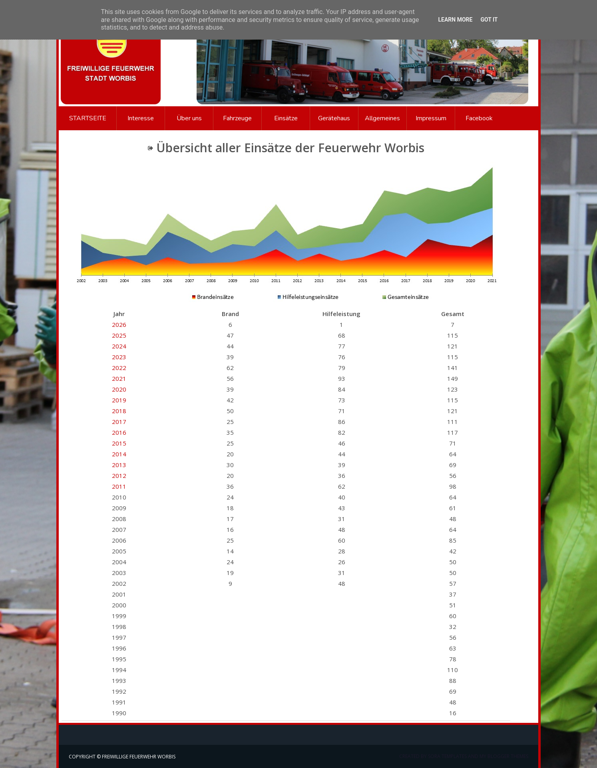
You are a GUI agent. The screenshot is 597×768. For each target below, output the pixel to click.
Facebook (479, 118)
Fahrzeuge (237, 118)
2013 (119, 465)
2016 (119, 432)
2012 (119, 476)
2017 (119, 422)
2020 (119, 389)
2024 (119, 346)
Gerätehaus (334, 118)
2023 (119, 357)
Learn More (455, 19)
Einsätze (286, 118)
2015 (119, 443)
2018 (119, 411)
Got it (488, 19)
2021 (119, 378)
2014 (119, 454)
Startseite (87, 118)
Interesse (140, 118)
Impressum (431, 118)
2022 (119, 368)
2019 (119, 400)
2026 (119, 324)
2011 (119, 486)
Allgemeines (382, 118)
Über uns (189, 118)
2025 (119, 335)
